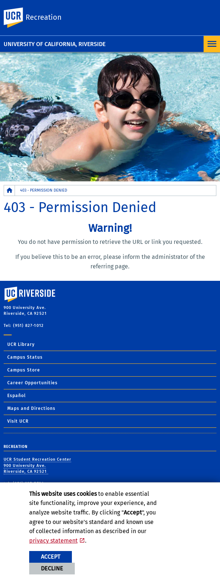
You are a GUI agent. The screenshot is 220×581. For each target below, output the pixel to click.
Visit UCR (17, 421)
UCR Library (21, 344)
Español (16, 395)
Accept (50, 556)
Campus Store (23, 370)
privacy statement (53, 540)
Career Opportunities (32, 382)
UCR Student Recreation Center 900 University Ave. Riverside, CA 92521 (37, 465)
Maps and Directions (31, 408)
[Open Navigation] (212, 44)
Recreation (44, 17)
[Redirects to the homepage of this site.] (9, 190)
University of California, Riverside (54, 44)
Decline (52, 568)
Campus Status (25, 357)
